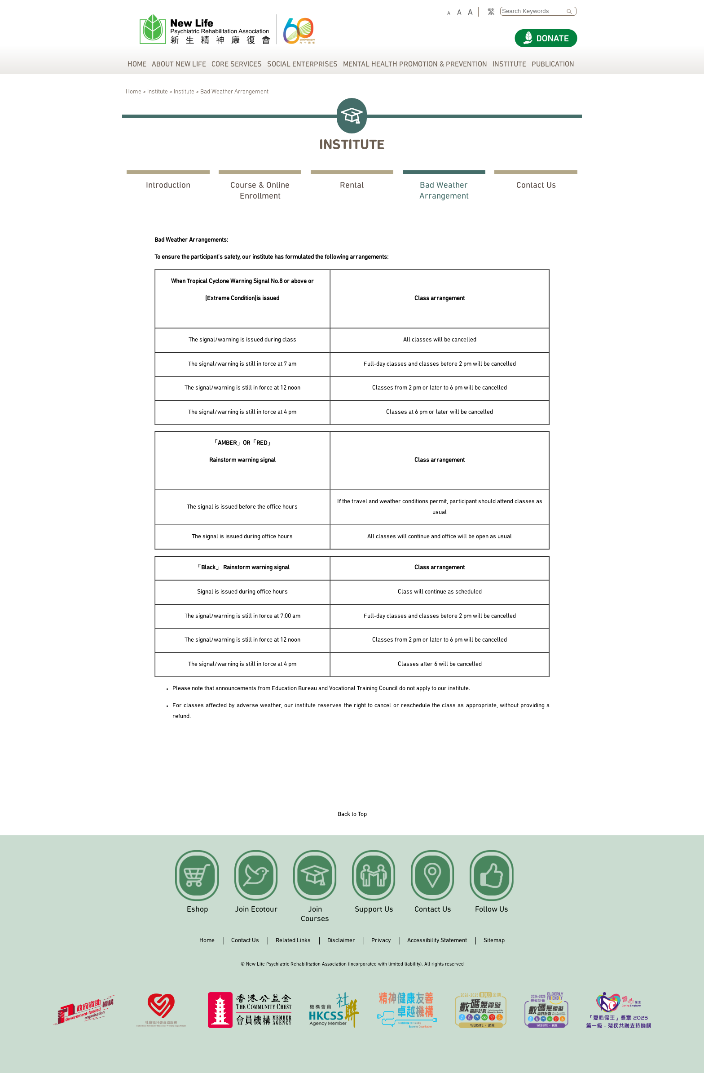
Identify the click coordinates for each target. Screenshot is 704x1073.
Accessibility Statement (437, 941)
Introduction (168, 186)
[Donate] (546, 38)
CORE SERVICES (236, 64)
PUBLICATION (553, 64)
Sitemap (494, 941)
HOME (137, 64)
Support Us (374, 909)
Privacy (381, 941)
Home (207, 941)
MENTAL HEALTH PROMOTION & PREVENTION (415, 64)
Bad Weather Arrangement (444, 191)
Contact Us (536, 186)
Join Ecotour (256, 909)
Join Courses (315, 914)
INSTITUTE (509, 64)
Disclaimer (341, 941)
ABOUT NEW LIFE (179, 64)
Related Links (293, 941)
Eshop (197, 909)
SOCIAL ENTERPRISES (302, 64)
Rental (352, 186)
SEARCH (571, 12)
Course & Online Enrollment (260, 191)
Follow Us (491, 909)
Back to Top (352, 814)
